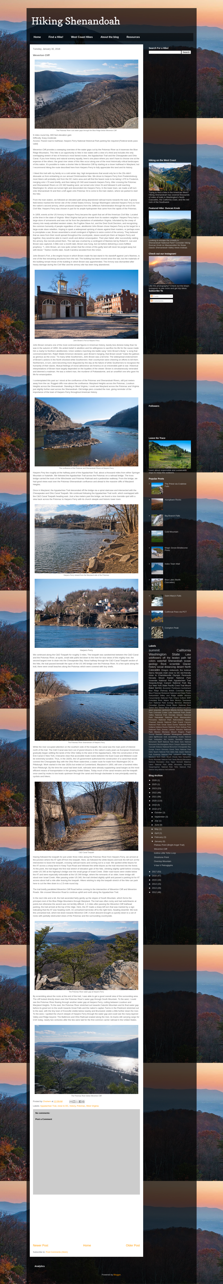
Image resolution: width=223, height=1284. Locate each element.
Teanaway (186, 700)
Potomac (81, 1106)
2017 (154, 871)
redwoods (174, 670)
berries (158, 688)
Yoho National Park (182, 767)
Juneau (165, 729)
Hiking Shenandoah (75, 21)
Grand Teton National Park (180, 749)
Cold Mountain (171, 532)
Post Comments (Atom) (57, 1252)
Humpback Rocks (173, 499)
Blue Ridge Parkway (158, 690)
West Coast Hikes (82, 37)
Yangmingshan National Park (161, 767)
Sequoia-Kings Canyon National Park (167, 683)
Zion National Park (157, 703)
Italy (176, 752)
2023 (154, 788)
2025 (154, 784)
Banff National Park (165, 742)
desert (180, 666)
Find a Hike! (56, 37)
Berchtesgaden (163, 744)
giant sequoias (155, 710)
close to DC (62, 1106)
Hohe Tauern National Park (159, 752)
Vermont (180, 762)
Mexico (157, 732)
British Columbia (176, 690)
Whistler (167, 734)
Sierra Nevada (156, 673)
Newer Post (40, 1245)
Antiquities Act (160, 739)
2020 (154, 800)
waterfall (161, 660)
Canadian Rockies (157, 705)
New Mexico (175, 700)
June (157, 825)
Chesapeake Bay (184, 747)
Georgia (172, 715)
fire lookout (185, 670)
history (73, 1106)
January (158, 841)
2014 (154, 884)
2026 (154, 780)
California (184, 650)
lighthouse (158, 737)
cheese (151, 769)
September (159, 817)
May (156, 829)
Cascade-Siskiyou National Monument (163, 747)
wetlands (171, 769)
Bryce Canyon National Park (180, 744)
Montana (165, 732)
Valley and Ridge (168, 695)
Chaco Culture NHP (182, 698)
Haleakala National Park (166, 717)
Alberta (174, 710)
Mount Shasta (171, 757)
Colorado (157, 712)
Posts (154, 296)
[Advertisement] (86, 1219)
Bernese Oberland (183, 703)
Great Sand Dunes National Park (176, 724)
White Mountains (175, 764)
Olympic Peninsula (182, 675)
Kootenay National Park (162, 754)
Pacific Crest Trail (176, 685)
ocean (187, 660)
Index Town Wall (172, 564)
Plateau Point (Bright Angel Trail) (169, 845)
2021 (154, 796)
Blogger (117, 1274)
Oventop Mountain (162, 861)
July (156, 821)
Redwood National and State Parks (176, 693)
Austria (170, 739)
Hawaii (188, 690)
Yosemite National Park (160, 680)
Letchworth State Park (182, 754)
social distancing (166, 666)
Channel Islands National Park (163, 722)
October (158, 812)
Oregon (164, 670)
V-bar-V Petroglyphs (163, 865)
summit (154, 650)
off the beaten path (174, 657)
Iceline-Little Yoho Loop (165, 853)
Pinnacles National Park (160, 720)
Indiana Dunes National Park (167, 727)
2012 (154, 892)
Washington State (164, 654)
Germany (164, 749)
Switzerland (154, 695)
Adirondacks (178, 720)
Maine (166, 700)
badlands (187, 734)
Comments (157, 301)
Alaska (188, 720)
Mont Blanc (161, 757)
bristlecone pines (184, 707)
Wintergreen (177, 734)
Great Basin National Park (178, 705)
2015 (154, 880)
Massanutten (185, 717)
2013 (154, 888)
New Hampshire (184, 757)
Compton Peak (172, 628)
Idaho (172, 752)
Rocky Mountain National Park (160, 759)
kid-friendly (186, 673)
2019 (154, 805)
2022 (154, 792)
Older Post (133, 1245)
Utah (165, 673)
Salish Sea (153, 707)
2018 (154, 809)
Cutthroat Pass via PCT (176, 612)
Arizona (187, 695)
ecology (170, 703)
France (157, 749)
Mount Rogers (177, 732)
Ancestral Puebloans (172, 688)
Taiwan (161, 707)
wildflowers (155, 657)
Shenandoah (175, 660)
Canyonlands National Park (161, 698)
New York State (160, 685)
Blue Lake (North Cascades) (173, 581)
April (156, 833)
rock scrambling (170, 737)
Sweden (158, 734)
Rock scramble (170, 664)
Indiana (152, 727)
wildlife (180, 695)
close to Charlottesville (160, 675)
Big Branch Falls (172, 516)
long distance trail (161, 769)
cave (151, 737)
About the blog (110, 37)
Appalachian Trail (48, 1106)
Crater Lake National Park (173, 712)
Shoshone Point (161, 857)
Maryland (152, 757)
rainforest (166, 710)
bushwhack (186, 688)
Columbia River (155, 700)
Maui (151, 693)
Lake (188, 654)
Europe (151, 749)
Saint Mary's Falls (173, 596)
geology (153, 664)
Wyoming (187, 764)
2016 (154, 875)
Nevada (152, 678)
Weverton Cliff (160, 849)
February (159, 837)
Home (37, 37)
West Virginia (92, 1106)
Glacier (187, 664)
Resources (133, 37)
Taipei (173, 762)
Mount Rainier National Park (175, 678)
